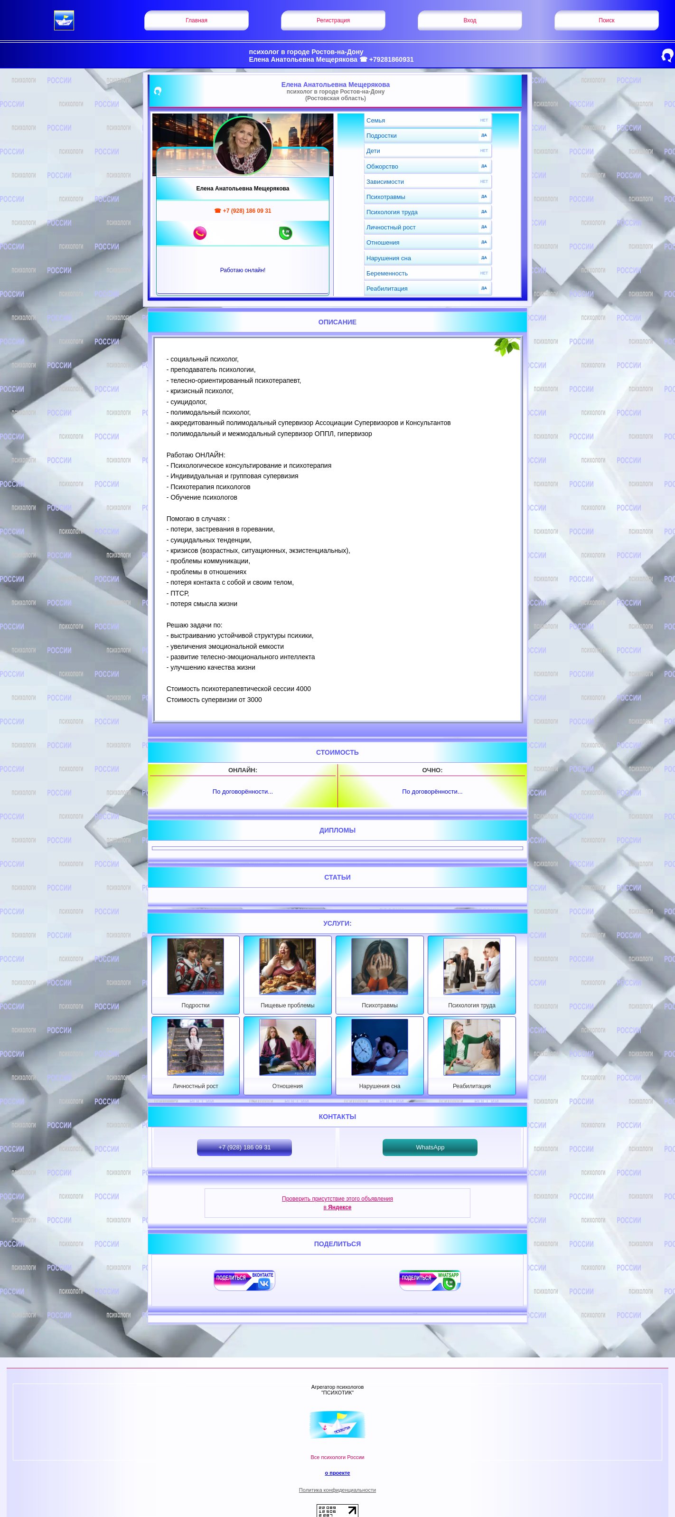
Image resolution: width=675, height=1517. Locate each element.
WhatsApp (430, 1147)
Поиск (606, 20)
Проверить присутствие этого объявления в (337, 1203)
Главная (196, 20)
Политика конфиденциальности (337, 1490)
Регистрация (333, 20)
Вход (469, 20)
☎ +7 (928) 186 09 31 (242, 211)
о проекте (337, 1473)
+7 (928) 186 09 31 (244, 1147)
